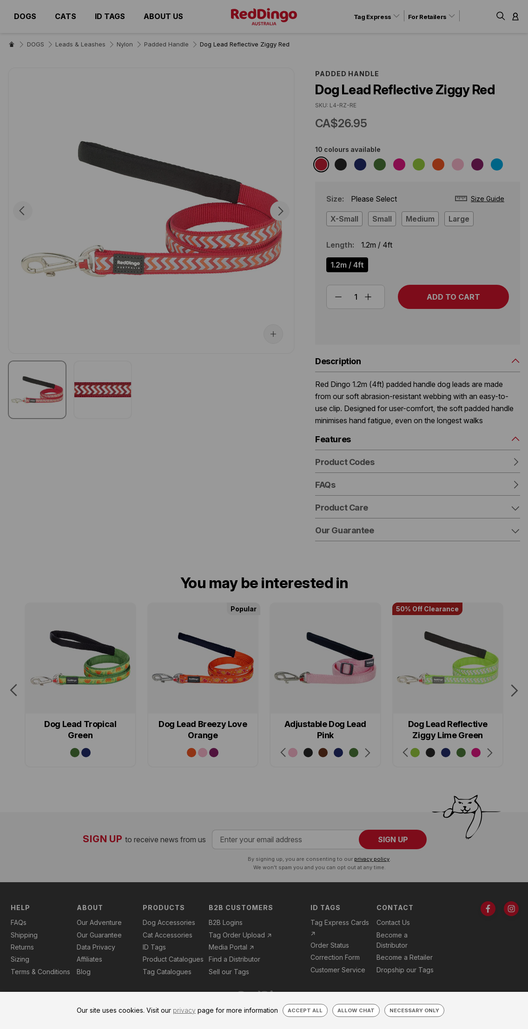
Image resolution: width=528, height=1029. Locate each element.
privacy (184, 1010)
